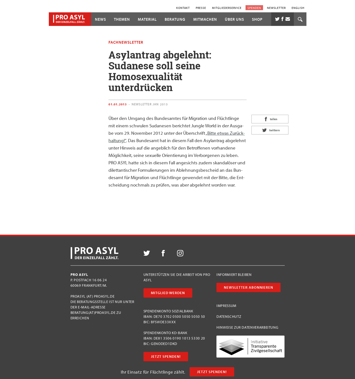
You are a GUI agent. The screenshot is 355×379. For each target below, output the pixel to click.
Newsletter (276, 7)
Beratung (175, 19)
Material (147, 19)
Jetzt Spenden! (212, 371)
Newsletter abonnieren (248, 287)
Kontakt (183, 7)
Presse (201, 7)
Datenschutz (228, 316)
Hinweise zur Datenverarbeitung (247, 327)
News (100, 19)
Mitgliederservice (227, 7)
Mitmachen (205, 19)
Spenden (254, 7)
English (298, 7)
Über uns (234, 19)
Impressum (226, 305)
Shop (257, 19)
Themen (122, 19)
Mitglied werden (168, 292)
